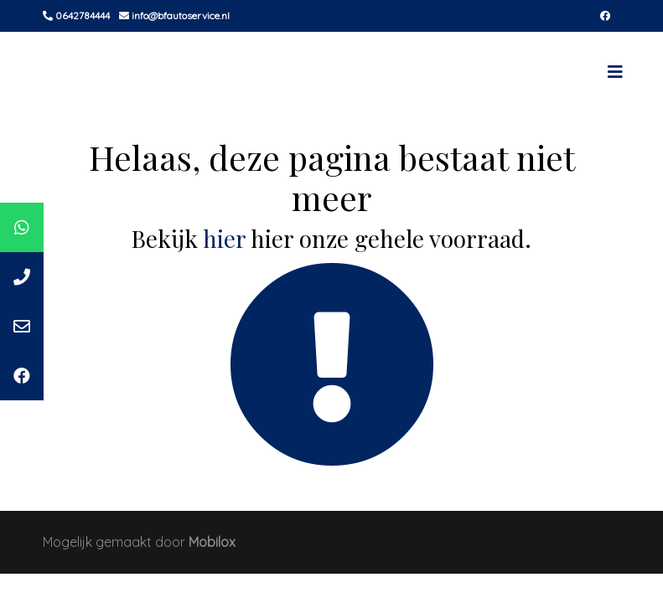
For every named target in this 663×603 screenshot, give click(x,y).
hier (224, 238)
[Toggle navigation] (615, 72)
